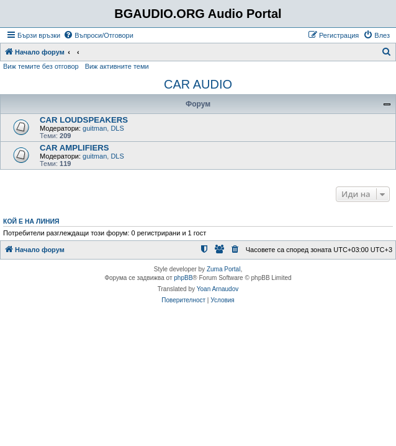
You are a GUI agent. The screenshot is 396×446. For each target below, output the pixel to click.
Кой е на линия (31, 221)
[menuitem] (98, 35)
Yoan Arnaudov (217, 289)
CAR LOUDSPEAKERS (84, 120)
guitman (95, 128)
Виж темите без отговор (41, 66)
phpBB (183, 277)
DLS (117, 128)
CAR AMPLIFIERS (74, 147)
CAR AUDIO (198, 84)
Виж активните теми (117, 66)
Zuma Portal (223, 269)
